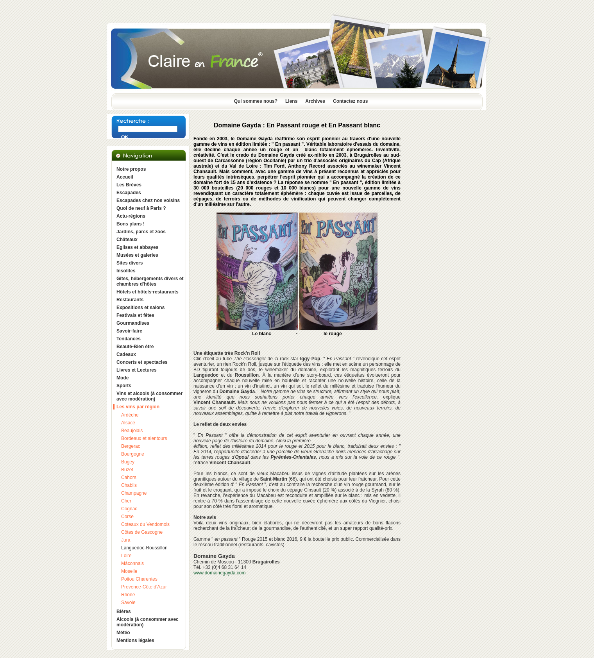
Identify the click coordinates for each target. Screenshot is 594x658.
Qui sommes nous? (255, 101)
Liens (291, 101)
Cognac (129, 508)
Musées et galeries (137, 255)
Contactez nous (350, 101)
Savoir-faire (129, 331)
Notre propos (131, 169)
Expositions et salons (140, 307)
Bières (123, 611)
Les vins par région (137, 406)
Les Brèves (128, 185)
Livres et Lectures (136, 370)
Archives (315, 101)
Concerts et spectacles (142, 362)
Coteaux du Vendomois (145, 524)
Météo (123, 632)
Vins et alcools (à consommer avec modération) (149, 396)
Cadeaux (126, 354)
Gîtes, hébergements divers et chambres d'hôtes (149, 281)
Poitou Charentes (139, 579)
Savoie (128, 602)
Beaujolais (132, 430)
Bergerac (130, 446)
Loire (126, 555)
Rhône (128, 594)
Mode (122, 378)
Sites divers (129, 263)
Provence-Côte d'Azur (144, 587)
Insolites (126, 271)
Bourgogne (132, 454)
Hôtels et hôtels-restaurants (147, 292)
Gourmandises (132, 323)
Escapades (128, 192)
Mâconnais (132, 563)
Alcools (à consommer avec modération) (147, 622)
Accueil (124, 177)
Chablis (129, 485)
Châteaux (127, 239)
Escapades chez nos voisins (148, 200)
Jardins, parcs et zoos (141, 231)
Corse (127, 516)
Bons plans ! (130, 224)
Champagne (134, 493)
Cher (126, 501)
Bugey (127, 462)
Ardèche (130, 415)
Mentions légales (135, 640)
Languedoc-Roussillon (144, 548)
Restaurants (129, 299)
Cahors (128, 477)
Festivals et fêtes (135, 315)
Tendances (128, 339)
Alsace (128, 423)
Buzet (127, 469)
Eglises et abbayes (137, 247)
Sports (123, 385)
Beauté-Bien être (135, 346)
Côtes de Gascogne (142, 532)
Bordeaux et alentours (144, 438)
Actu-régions (130, 216)
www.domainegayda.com (219, 573)
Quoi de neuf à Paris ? (141, 208)
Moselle (129, 571)
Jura (125, 540)
